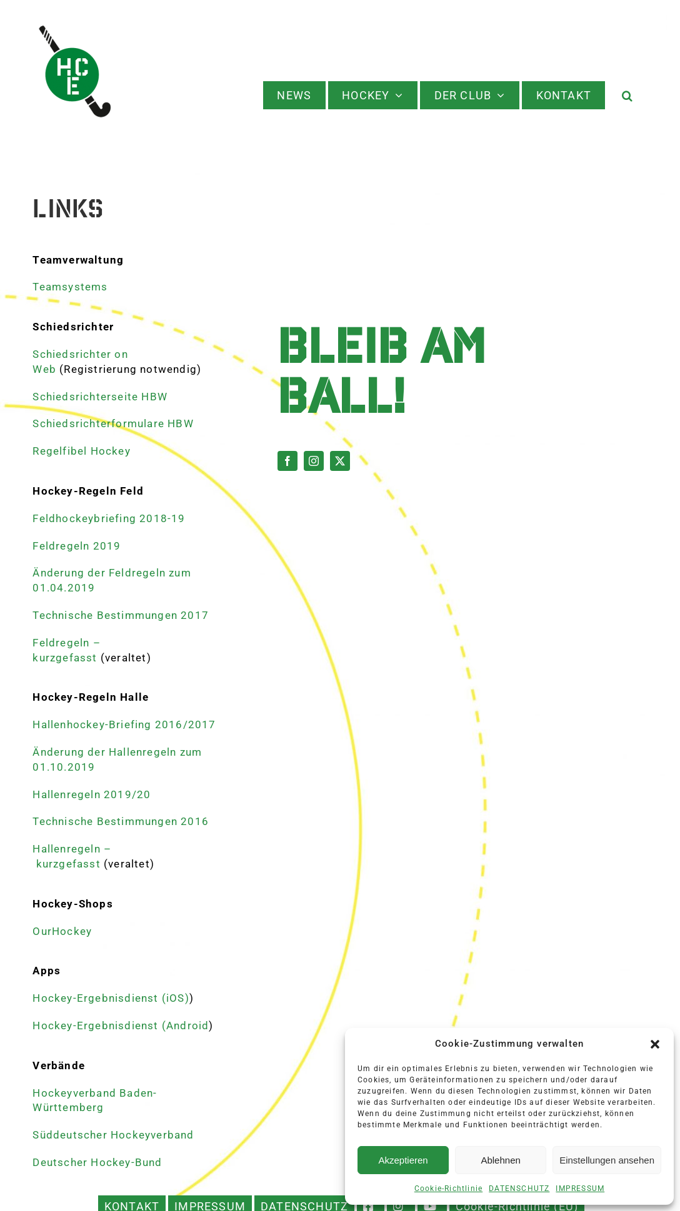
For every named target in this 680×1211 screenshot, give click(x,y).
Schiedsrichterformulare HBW (112, 423)
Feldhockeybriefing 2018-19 (108, 518)
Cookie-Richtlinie (448, 1188)
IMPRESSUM (580, 1188)
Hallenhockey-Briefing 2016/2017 (124, 724)
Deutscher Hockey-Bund (97, 1162)
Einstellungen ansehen (606, 1160)
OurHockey (62, 931)
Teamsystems (70, 286)
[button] (655, 1044)
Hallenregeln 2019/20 (91, 794)
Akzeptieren (403, 1160)
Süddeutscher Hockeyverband (113, 1135)
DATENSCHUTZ (519, 1188)
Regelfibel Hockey (81, 451)
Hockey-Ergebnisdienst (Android (120, 1025)
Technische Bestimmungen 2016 (120, 821)
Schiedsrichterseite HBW (100, 396)
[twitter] (340, 461)
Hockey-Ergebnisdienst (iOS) (110, 998)
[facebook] (288, 461)
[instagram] (314, 461)
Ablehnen (500, 1160)
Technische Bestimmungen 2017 (120, 615)
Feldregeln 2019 (76, 546)
